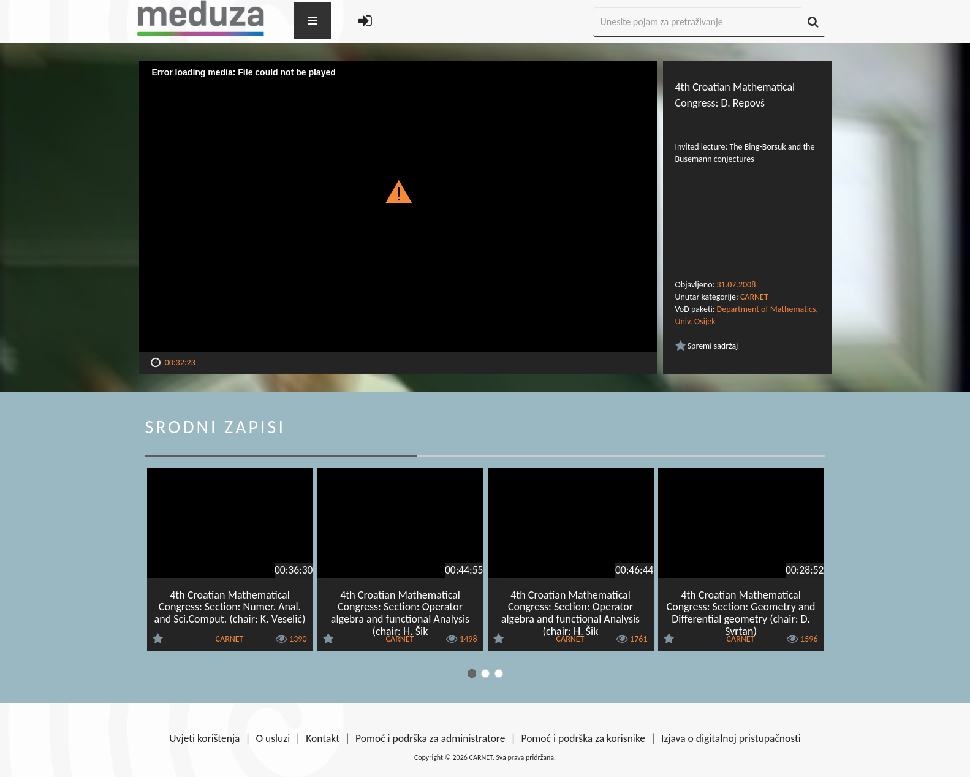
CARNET (754, 297)
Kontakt (322, 738)
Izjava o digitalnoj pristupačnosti (731, 738)
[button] (397, 191)
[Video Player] (398, 206)
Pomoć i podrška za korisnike (583, 738)
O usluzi (273, 738)
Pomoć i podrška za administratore (430, 738)
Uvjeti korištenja (204, 738)
